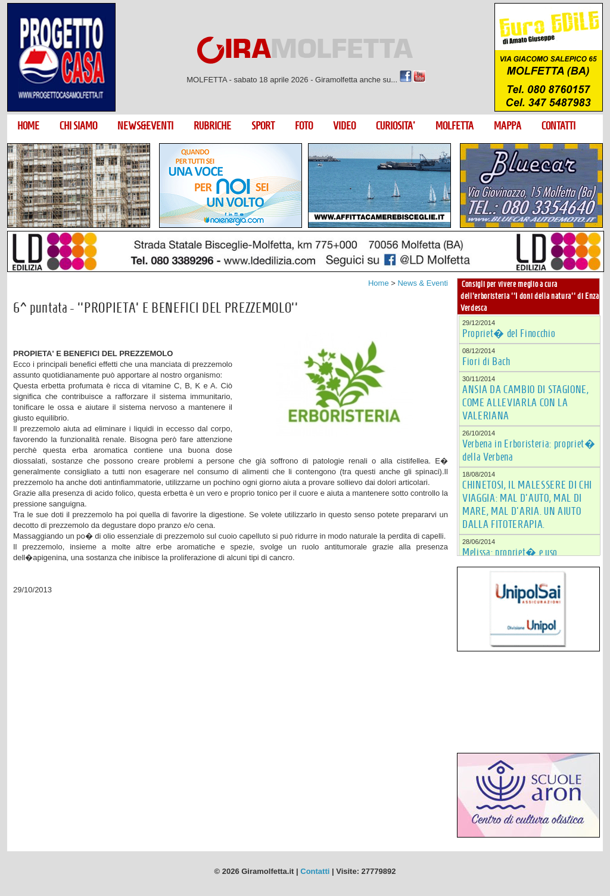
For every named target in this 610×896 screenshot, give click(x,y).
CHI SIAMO (78, 126)
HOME (28, 126)
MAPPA (507, 126)
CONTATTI (558, 126)
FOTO (304, 126)
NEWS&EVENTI (145, 126)
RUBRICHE (212, 126)
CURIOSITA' (395, 126)
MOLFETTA (454, 126)
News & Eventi (422, 283)
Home (378, 283)
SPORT (263, 126)
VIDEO (344, 126)
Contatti (314, 871)
